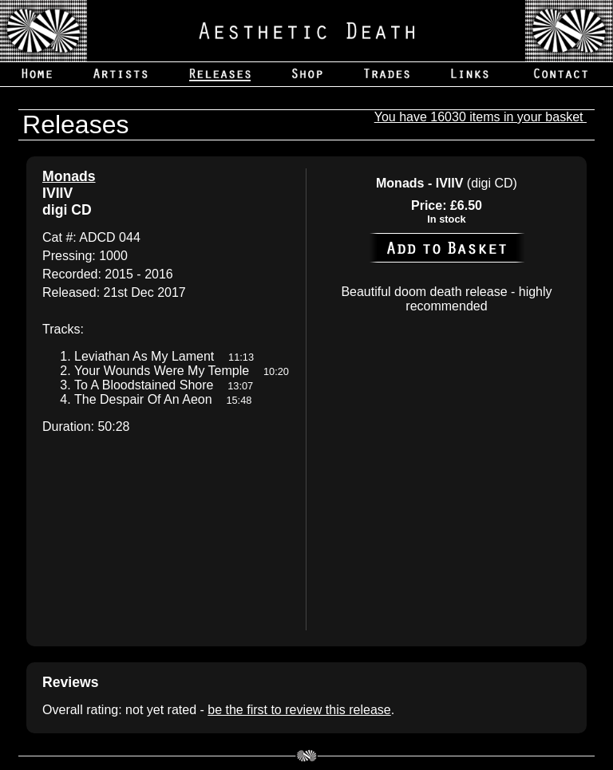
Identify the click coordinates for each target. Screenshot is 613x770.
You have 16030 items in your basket (480, 117)
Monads (68, 176)
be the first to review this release (299, 710)
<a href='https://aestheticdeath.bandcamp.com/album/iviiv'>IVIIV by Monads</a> (166, 534)
